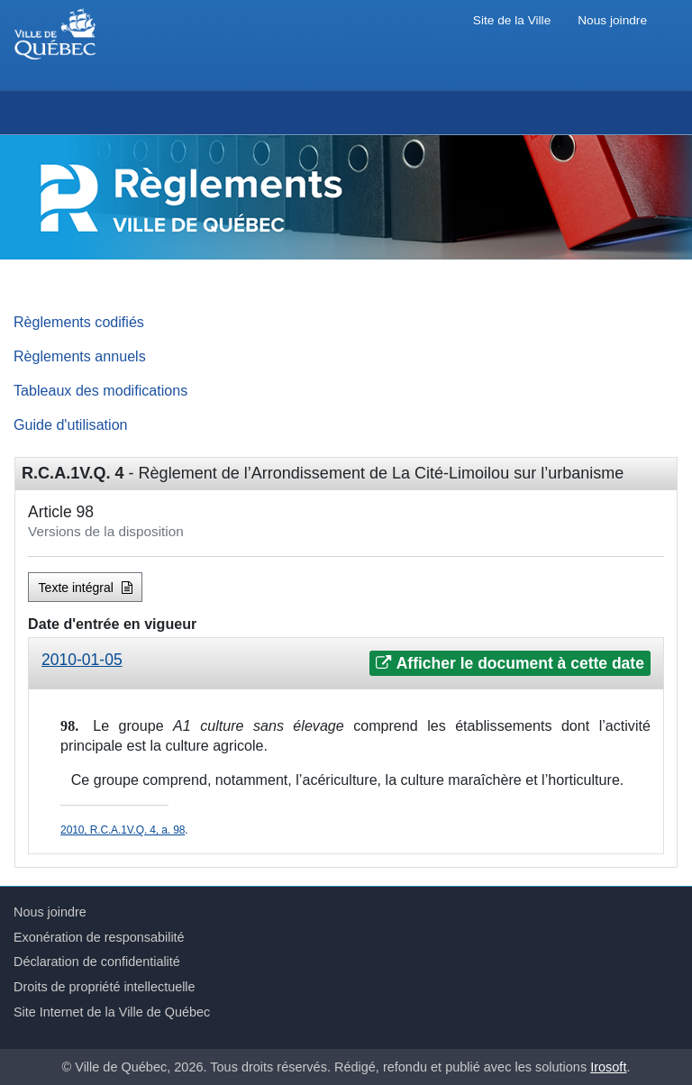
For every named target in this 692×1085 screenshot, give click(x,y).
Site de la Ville (512, 20)
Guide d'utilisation (71, 424)
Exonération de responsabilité (99, 937)
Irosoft (608, 1067)
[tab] (346, 663)
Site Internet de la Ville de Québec (112, 1012)
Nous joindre (612, 20)
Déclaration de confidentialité (97, 961)
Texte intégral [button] (85, 587)
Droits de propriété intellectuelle (105, 987)
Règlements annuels (80, 356)
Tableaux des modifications (100, 390)
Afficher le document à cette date (509, 663)
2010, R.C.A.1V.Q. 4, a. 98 (122, 830)
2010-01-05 (82, 660)
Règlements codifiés (79, 322)
